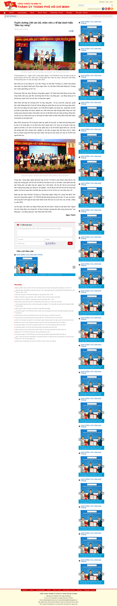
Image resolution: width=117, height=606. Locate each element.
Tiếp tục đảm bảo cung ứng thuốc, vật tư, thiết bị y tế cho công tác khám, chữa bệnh (38, 297)
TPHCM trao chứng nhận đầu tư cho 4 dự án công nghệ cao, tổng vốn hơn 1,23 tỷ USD (38, 274)
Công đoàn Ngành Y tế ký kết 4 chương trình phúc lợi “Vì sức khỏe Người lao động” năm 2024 (40, 324)
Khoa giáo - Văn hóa (82, 12)
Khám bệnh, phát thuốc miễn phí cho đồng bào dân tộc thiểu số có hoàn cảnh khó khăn (39, 301)
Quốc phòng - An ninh (56, 12)
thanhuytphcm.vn (51, 604)
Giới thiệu (101, 2)
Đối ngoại (69, 12)
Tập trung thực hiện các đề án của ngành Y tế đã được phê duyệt (33, 308)
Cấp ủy (32, 12)
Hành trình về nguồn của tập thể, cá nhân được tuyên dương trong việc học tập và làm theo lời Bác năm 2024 (44, 320)
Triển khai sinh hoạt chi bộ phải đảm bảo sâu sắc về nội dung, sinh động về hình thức (38, 315)
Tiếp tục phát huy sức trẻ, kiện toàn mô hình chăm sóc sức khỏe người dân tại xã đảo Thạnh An (41, 329)
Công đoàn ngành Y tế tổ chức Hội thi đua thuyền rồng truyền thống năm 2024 (36, 327)
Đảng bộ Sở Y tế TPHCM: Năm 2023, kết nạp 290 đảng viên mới (33, 332)
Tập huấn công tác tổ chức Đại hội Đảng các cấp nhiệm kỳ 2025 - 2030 (34, 294)
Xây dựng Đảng (22, 12)
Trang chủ (24, 590)
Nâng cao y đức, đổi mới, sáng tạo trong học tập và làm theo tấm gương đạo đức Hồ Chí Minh (40, 322)
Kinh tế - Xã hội (42, 12)
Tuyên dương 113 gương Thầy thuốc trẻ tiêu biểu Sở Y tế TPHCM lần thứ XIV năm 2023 (39, 317)
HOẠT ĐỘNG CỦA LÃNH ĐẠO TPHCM (29, 255)
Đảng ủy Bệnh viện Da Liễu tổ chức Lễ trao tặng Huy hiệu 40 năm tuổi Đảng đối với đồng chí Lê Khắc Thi (43, 288)
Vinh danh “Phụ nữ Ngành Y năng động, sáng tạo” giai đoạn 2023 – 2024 (35, 299)
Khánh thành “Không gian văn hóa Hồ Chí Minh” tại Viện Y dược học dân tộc (36, 341)
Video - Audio (109, 2)
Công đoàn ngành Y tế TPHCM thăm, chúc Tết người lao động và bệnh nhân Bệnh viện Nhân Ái (41, 334)
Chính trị (11, 12)
